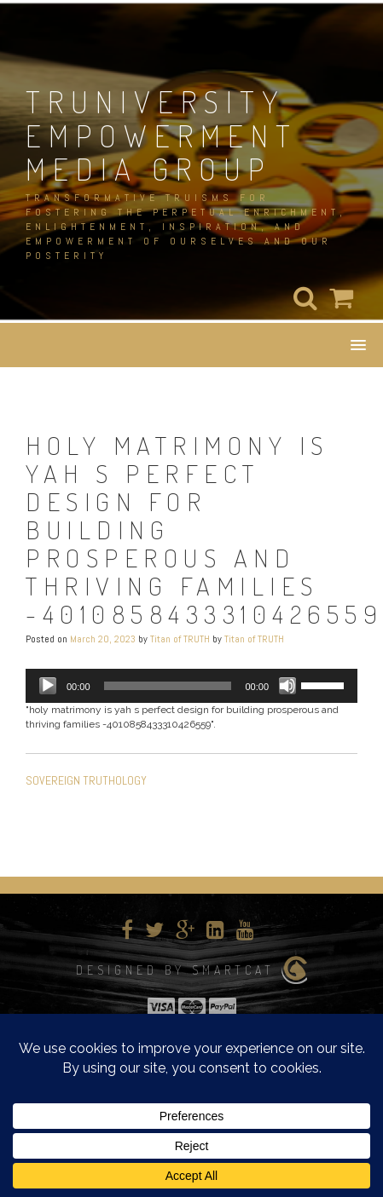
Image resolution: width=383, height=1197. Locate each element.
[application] (191, 686)
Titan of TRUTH (180, 639)
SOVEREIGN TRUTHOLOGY (86, 780)
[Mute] (287, 685)
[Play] (47, 685)
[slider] (168, 686)
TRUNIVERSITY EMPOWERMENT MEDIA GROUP (162, 135)
